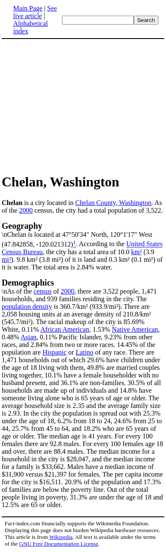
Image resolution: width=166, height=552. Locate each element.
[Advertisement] (73, 106)
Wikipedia (61, 537)
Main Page (27, 8)
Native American (135, 329)
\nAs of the (83, 286)
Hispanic (54, 352)
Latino (84, 352)
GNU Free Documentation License (58, 544)
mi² (6, 259)
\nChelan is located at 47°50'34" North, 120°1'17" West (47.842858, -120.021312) (83, 234)
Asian (28, 337)
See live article (35, 12)
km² (136, 251)
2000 (26, 210)
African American (64, 329)
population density (27, 306)
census (43, 291)
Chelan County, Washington (113, 202)
